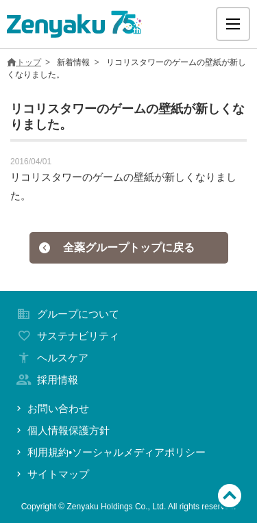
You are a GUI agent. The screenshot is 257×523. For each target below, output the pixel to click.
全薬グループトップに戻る (116, 247)
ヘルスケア (51, 357)
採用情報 (46, 379)
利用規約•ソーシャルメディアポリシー (110, 452)
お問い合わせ (51, 408)
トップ (24, 62)
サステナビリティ (66, 336)
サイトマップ (51, 474)
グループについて (66, 314)
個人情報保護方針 (62, 430)
